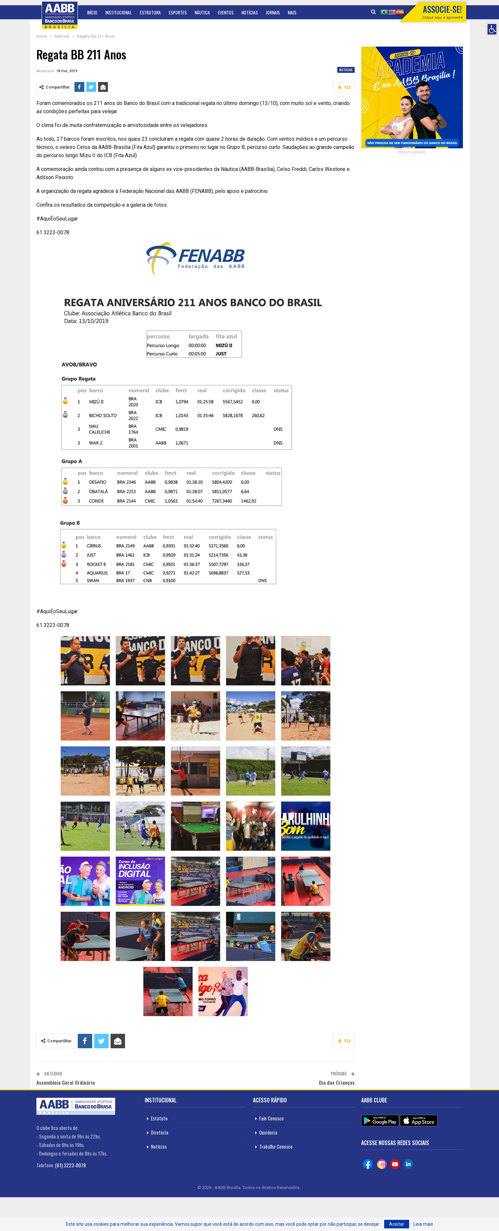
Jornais (273, 12)
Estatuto (159, 1118)
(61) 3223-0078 (70, 1165)
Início (92, 12)
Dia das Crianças (337, 1082)
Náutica (202, 12)
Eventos (226, 12)
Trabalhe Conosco (276, 1146)
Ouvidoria (268, 1132)
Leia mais (423, 1224)
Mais (292, 12)
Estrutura (150, 12)
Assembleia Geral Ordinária (65, 1082)
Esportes (178, 12)
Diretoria (159, 1132)
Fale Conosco (271, 1118)
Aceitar (396, 1224)
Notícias (249, 12)
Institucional (118, 12)
